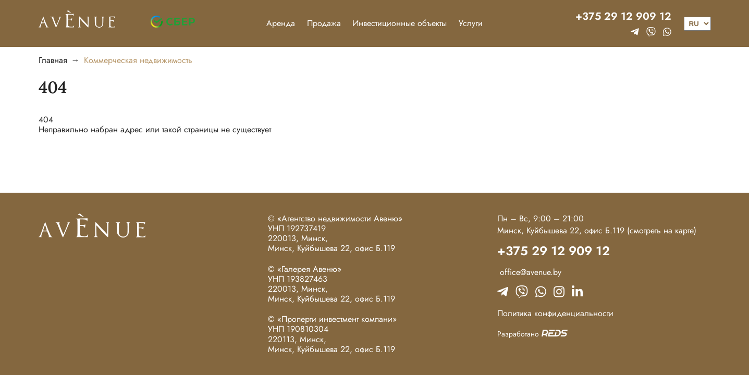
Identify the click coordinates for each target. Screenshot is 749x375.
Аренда (280, 23)
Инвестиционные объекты (399, 23)
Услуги (471, 23)
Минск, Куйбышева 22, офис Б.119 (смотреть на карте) (596, 230)
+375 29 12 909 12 (623, 16)
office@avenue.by (529, 272)
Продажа (324, 23)
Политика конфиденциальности (555, 313)
